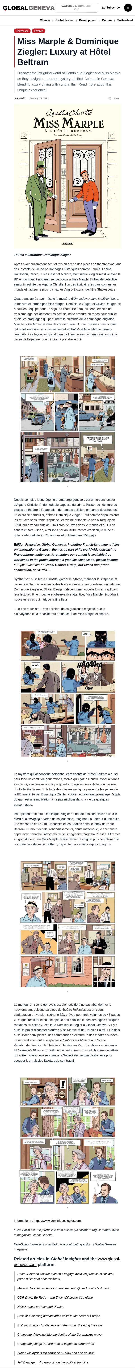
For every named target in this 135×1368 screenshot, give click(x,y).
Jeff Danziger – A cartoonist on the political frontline (52, 1362)
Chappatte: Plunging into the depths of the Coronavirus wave (59, 1334)
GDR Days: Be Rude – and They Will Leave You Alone (55, 1297)
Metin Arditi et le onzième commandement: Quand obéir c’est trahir (63, 1288)
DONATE (43, 570)
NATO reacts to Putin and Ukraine (40, 1307)
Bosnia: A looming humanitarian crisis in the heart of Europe (58, 1316)
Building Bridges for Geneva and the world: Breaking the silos (59, 1325)
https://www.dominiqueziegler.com (57, 1220)
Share (113, 98)
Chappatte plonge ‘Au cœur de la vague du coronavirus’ (56, 1344)
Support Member (28, 565)
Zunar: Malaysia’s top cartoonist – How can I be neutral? (56, 1353)
